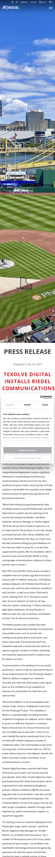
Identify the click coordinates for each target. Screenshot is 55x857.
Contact (33, 2)
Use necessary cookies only (27, 458)
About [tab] (45, 404)
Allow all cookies (27, 450)
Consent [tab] (10, 404)
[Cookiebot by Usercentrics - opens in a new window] (40, 397)
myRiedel (24, 2)
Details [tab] (27, 404)
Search (42, 2)
